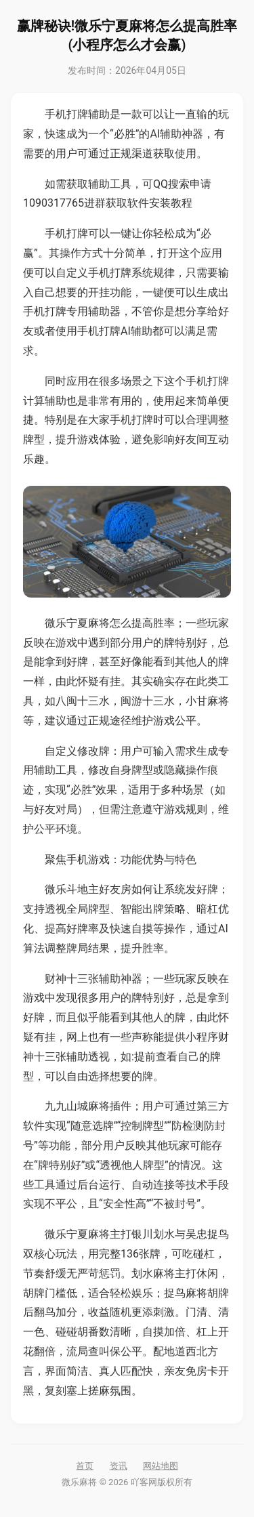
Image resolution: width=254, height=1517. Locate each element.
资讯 (118, 1466)
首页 (84, 1466)
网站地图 (160, 1466)
